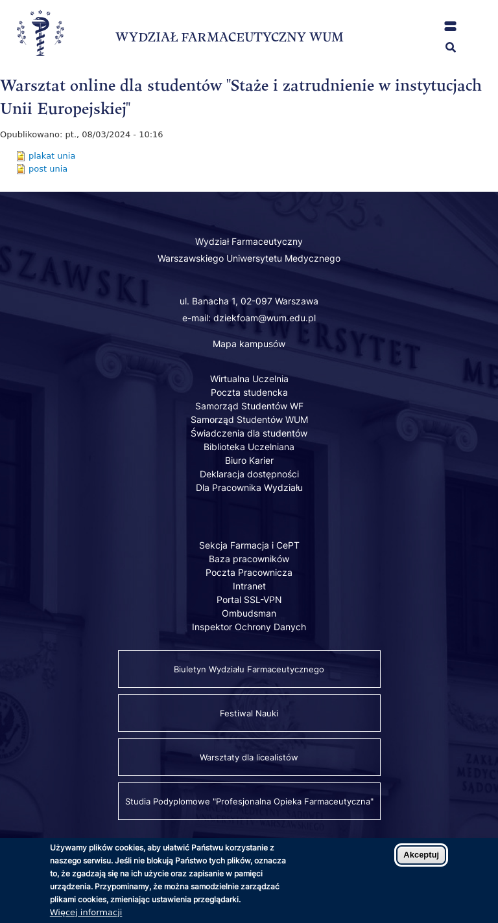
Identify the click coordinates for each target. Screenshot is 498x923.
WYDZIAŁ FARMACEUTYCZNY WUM (229, 37)
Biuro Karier (249, 460)
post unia (48, 169)
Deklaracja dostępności (249, 473)
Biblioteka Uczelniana (249, 446)
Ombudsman (249, 613)
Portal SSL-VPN (249, 599)
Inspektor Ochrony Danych (249, 626)
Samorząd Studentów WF (249, 405)
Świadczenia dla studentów (249, 433)
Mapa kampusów (249, 343)
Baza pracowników (249, 558)
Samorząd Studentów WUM (249, 419)
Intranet (249, 585)
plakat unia (52, 156)
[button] (450, 26)
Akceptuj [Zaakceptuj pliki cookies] (421, 862)
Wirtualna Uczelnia (249, 378)
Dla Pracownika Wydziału (249, 487)
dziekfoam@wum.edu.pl (264, 317)
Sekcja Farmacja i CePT (249, 545)
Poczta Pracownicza (249, 572)
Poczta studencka (249, 392)
